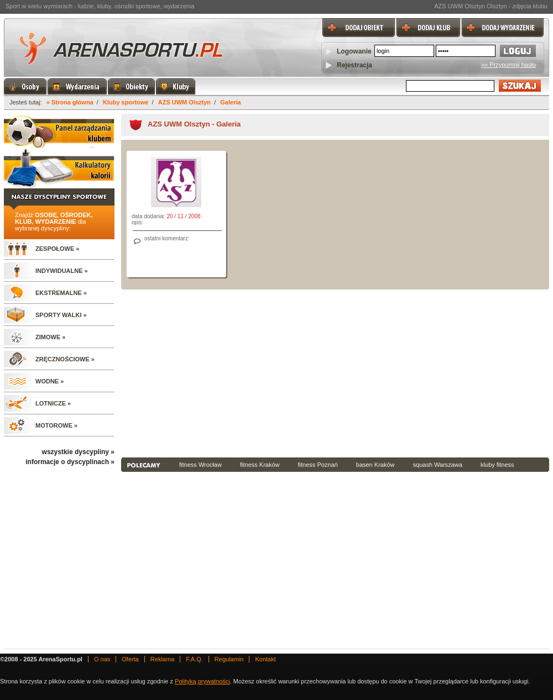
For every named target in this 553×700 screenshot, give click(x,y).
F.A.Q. (194, 659)
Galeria (230, 102)
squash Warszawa (437, 464)
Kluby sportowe (126, 102)
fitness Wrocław (200, 464)
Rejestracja (354, 65)
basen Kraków (375, 464)
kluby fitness (497, 464)
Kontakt (265, 659)
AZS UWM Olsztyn (184, 102)
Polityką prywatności (202, 681)
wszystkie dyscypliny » (78, 452)
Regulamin (229, 659)
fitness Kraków (260, 464)
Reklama (162, 659)
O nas (102, 659)
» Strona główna (69, 102)
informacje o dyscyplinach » (69, 462)
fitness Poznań (318, 464)
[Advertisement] (279, 372)
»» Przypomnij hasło (508, 64)
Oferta (130, 659)
